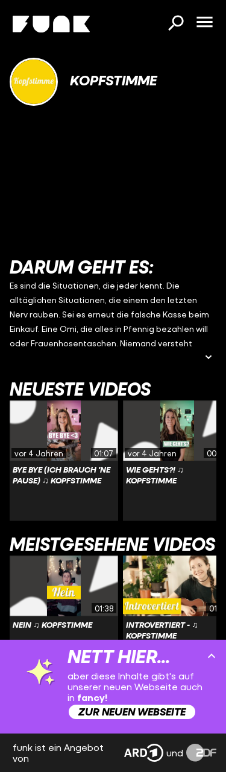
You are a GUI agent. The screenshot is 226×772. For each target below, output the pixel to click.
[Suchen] (175, 24)
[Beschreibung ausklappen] (208, 358)
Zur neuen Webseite (132, 711)
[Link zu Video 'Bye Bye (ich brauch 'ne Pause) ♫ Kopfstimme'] (64, 460)
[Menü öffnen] (204, 22)
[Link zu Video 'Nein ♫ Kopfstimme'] (64, 616)
